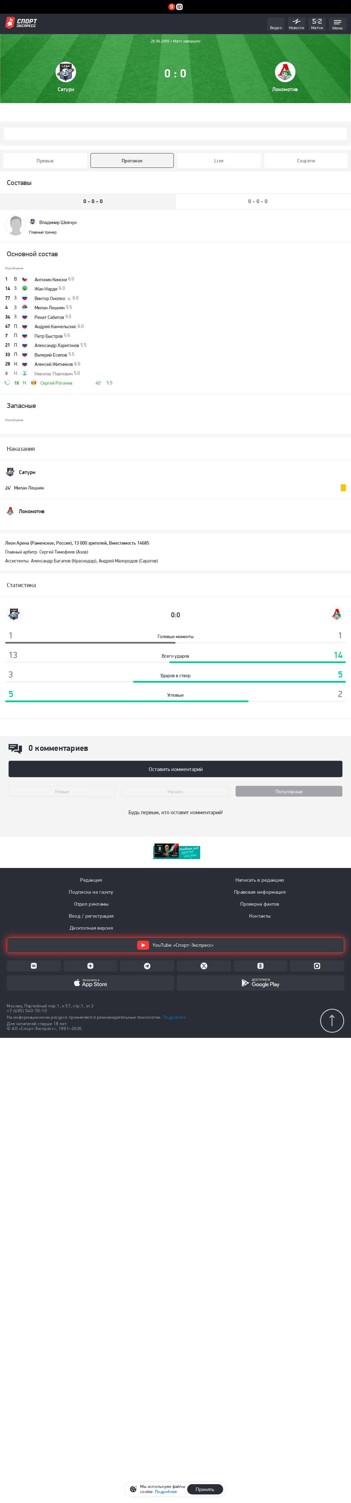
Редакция (91, 880)
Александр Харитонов (57, 345)
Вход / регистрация (91, 916)
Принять (205, 1489)
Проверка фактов (259, 904)
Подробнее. (175, 1017)
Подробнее (166, 1491)
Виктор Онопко (53, 298)
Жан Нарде (46, 288)
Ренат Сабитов (49, 317)
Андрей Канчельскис (55, 326)
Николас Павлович (54, 373)
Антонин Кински (51, 279)
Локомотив (285, 89)
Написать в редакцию (260, 880)
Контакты (259, 916)
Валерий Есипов (51, 355)
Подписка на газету (91, 892)
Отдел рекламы (91, 904)
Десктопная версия (91, 928)
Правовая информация (260, 892)
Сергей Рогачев (56, 383)
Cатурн (66, 89)
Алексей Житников (54, 364)
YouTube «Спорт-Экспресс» (175, 945)
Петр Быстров (49, 336)
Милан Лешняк (50, 307)
